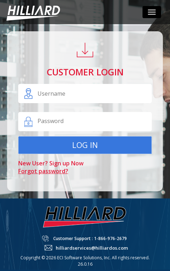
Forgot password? (43, 171)
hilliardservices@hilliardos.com (92, 248)
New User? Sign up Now (51, 163)
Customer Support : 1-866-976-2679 (90, 238)
